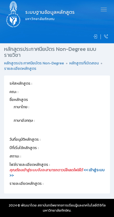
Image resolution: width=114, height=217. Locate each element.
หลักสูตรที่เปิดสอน (84, 63)
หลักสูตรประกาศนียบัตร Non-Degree (34, 63)
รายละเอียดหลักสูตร (20, 68)
